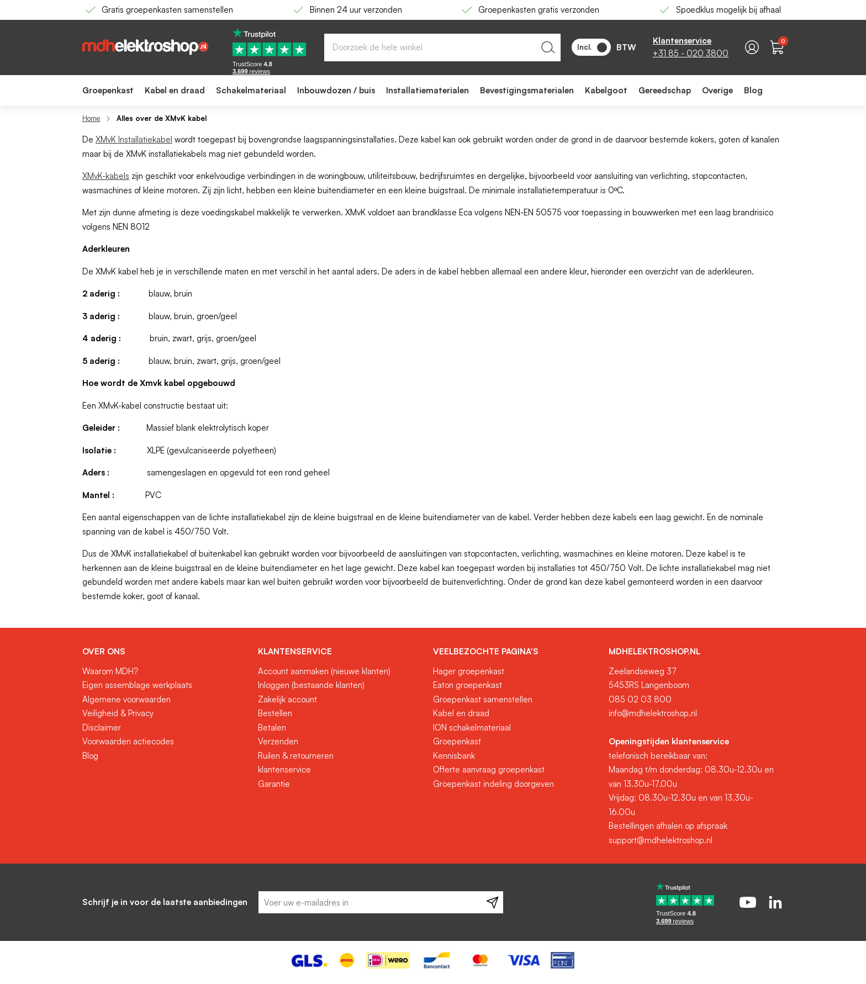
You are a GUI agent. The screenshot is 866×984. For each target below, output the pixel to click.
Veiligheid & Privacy (118, 713)
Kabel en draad (461, 713)
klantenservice (284, 769)
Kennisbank (454, 755)
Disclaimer (101, 727)
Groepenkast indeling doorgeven (493, 784)
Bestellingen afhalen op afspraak (668, 826)
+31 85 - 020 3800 (690, 53)
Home (91, 118)
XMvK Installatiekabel (134, 139)
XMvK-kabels (105, 176)
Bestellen (275, 713)
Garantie (274, 784)
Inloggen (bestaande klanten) (311, 685)
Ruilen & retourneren (296, 755)
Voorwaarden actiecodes (128, 741)
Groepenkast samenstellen (482, 699)
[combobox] (442, 47)
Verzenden (278, 741)
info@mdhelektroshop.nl (653, 713)
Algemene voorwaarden (126, 699)
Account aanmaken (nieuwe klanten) (324, 671)
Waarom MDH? (110, 671)
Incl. (592, 47)
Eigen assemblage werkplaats (137, 685)
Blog (90, 755)
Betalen (272, 727)
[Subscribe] (492, 902)
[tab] (166, 651)
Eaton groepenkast (467, 685)
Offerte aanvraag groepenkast (489, 769)
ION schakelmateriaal (472, 727)
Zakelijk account (287, 699)
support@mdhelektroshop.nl (660, 840)
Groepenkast (457, 741)
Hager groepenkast (468, 671)
